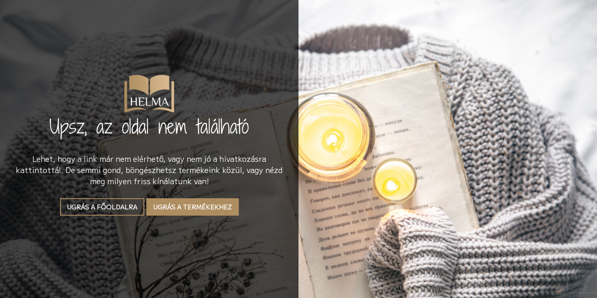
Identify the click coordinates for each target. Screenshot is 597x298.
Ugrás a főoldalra (102, 206)
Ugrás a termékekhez (192, 206)
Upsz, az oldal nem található (149, 126)
